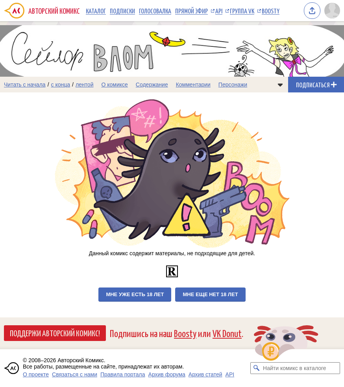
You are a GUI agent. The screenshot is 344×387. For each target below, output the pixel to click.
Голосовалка (155, 10)
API (218, 10)
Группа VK (242, 10)
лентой (85, 84)
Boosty (270, 10)
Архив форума (166, 374)
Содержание (152, 84)
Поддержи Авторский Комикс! (55, 333)
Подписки (122, 10)
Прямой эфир (191, 10)
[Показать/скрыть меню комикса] (280, 84)
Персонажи (232, 84)
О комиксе (114, 84)
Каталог (96, 10)
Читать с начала (25, 84)
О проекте (36, 374)
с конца (60, 84)
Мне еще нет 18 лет (210, 294)
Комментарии (193, 84)
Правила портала (122, 374)
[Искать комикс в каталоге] (256, 368)
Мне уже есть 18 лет (135, 294)
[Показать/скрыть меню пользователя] (332, 10)
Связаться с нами (74, 374)
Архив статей (205, 374)
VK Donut (227, 333)
